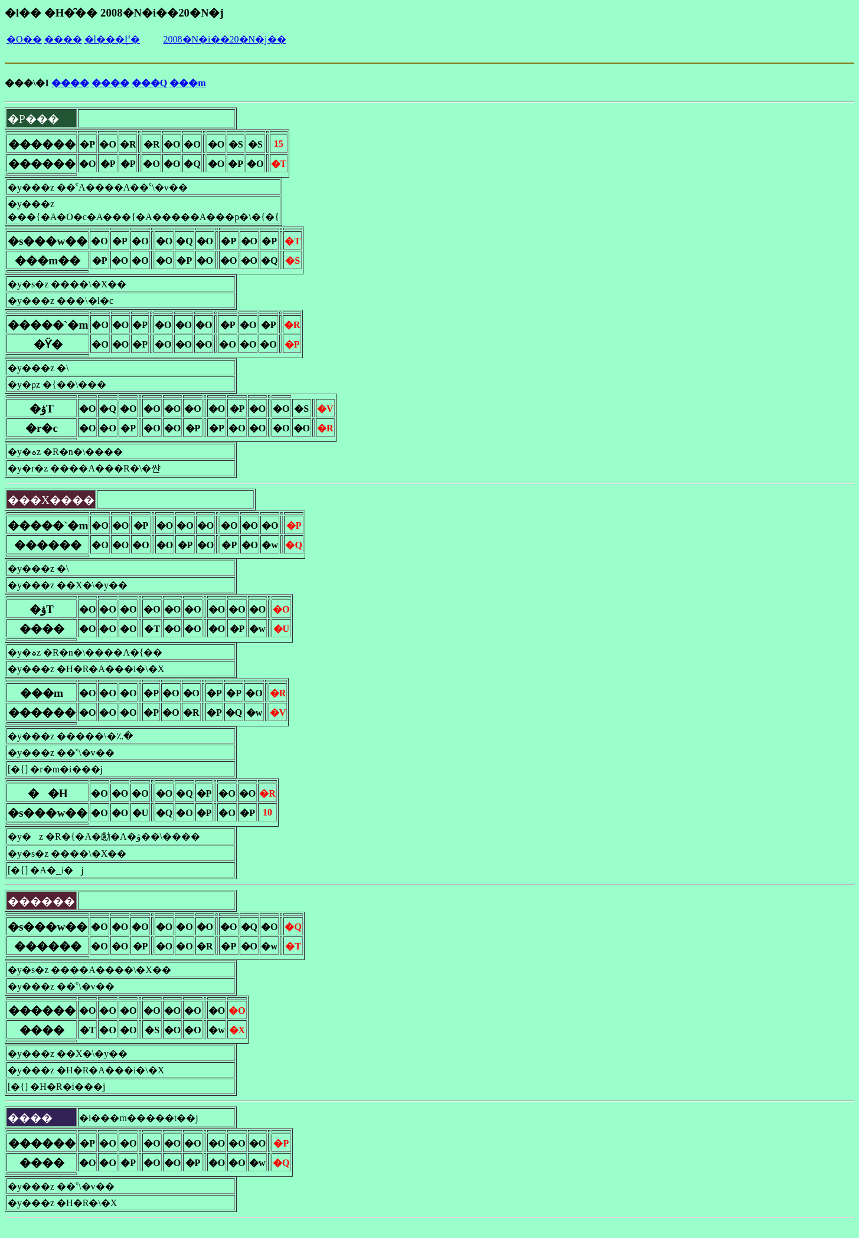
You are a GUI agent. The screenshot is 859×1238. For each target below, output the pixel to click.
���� (63, 39)
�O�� (24, 39)
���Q (149, 83)
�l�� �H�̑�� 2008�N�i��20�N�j (114, 12)
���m (187, 83)
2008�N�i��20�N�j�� (225, 39)
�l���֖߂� (112, 39)
